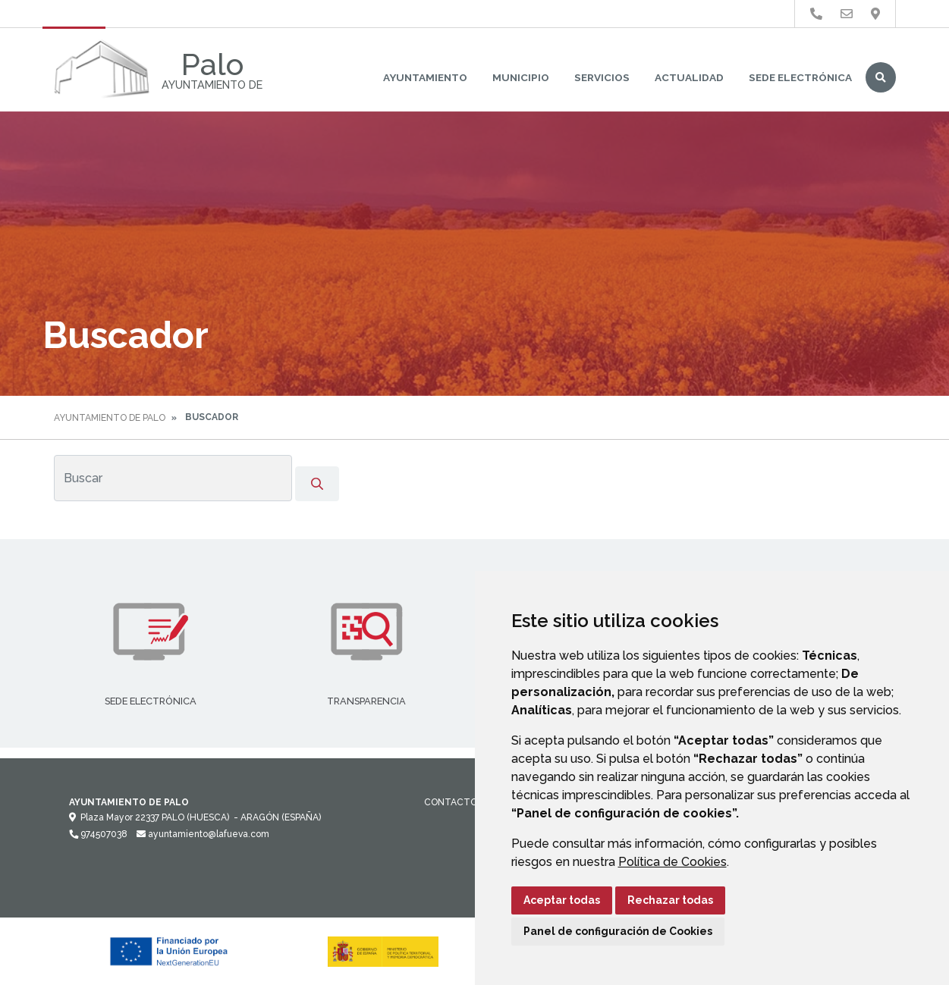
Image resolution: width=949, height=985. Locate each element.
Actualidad (689, 77)
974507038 (98, 834)
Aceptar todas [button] (561, 900)
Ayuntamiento (425, 77)
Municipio (520, 77)
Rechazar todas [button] (670, 900)
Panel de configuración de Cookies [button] (617, 931)
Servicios (602, 77)
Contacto (450, 802)
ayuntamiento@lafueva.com (203, 834)
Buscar (881, 77)
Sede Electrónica (800, 77)
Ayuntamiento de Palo (109, 418)
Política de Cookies (672, 862)
